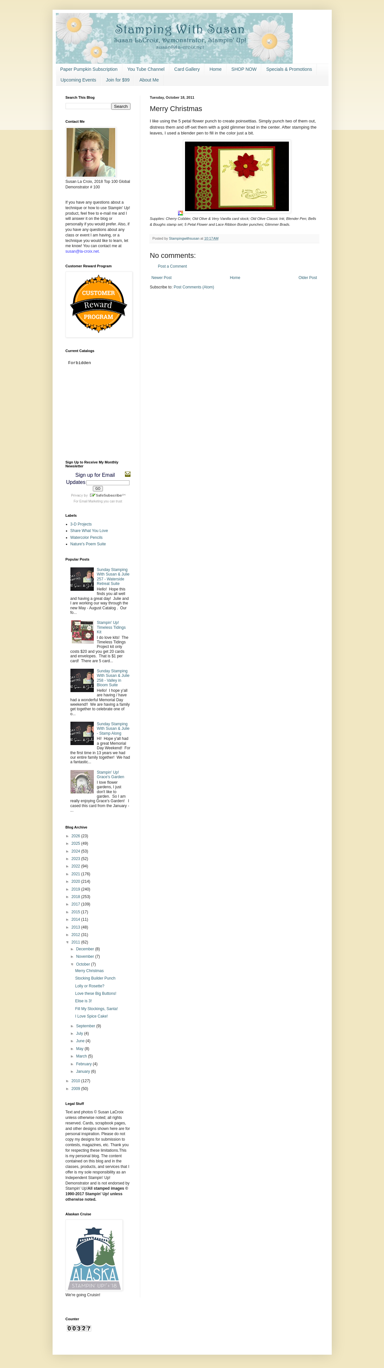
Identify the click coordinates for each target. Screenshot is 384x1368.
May (80, 1048)
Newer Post (162, 277)
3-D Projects (81, 524)
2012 (76, 934)
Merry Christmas (89, 971)
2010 (76, 1081)
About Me (149, 79)
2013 (76, 927)
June (80, 1041)
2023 (76, 858)
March (82, 1056)
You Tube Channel (146, 69)
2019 (76, 889)
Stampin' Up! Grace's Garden (110, 774)
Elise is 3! (83, 1001)
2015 (76, 912)
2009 (76, 1088)
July (80, 1033)
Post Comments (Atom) (194, 287)
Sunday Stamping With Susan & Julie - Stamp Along (113, 729)
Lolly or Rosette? (89, 986)
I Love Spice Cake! (91, 1016)
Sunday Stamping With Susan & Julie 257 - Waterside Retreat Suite (113, 576)
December (85, 949)
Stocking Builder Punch (95, 978)
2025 (76, 843)
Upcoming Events (78, 79)
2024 (76, 851)
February (84, 1064)
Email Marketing (91, 501)
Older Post (308, 277)
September (86, 1026)
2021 (76, 874)
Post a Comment (172, 266)
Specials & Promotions (289, 69)
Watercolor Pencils (86, 537)
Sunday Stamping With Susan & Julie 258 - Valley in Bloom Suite (113, 678)
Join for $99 (118, 79)
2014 (76, 919)
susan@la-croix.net (82, 251)
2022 (76, 866)
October (83, 964)
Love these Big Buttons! (95, 993)
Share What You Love (89, 530)
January (83, 1071)
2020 (76, 881)
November (85, 956)
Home (215, 69)
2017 (76, 904)
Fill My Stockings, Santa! (96, 1009)
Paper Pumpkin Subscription (89, 69)
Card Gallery (187, 69)
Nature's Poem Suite (88, 544)
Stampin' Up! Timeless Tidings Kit (111, 627)
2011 (76, 942)
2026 (76, 836)
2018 (76, 896)
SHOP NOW (244, 69)
